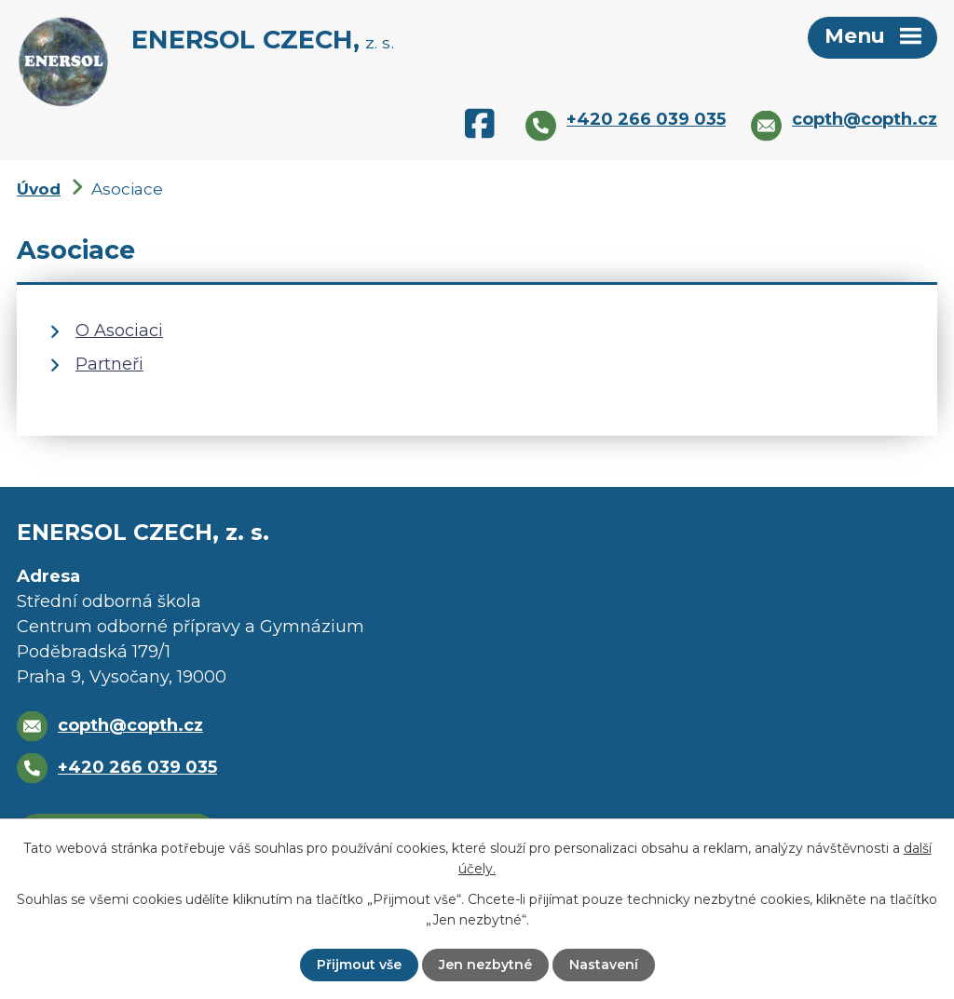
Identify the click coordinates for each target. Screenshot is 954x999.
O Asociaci (119, 330)
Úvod (39, 188)
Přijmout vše (359, 964)
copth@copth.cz (130, 725)
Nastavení (603, 964)
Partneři (109, 364)
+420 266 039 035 (137, 767)
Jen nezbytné (485, 964)
